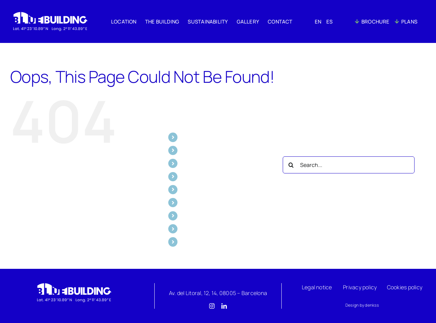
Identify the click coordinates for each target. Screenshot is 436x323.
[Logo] (74, 284)
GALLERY (193, 176)
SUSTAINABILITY (202, 163)
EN (185, 202)
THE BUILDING (199, 150)
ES (185, 215)
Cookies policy (404, 287)
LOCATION (194, 137)
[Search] (291, 164)
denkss (371, 305)
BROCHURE (196, 228)
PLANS (190, 241)
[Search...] (349, 164)
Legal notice (317, 287)
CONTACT (194, 189)
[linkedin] (224, 306)
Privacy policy (360, 287)
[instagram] (212, 306)
